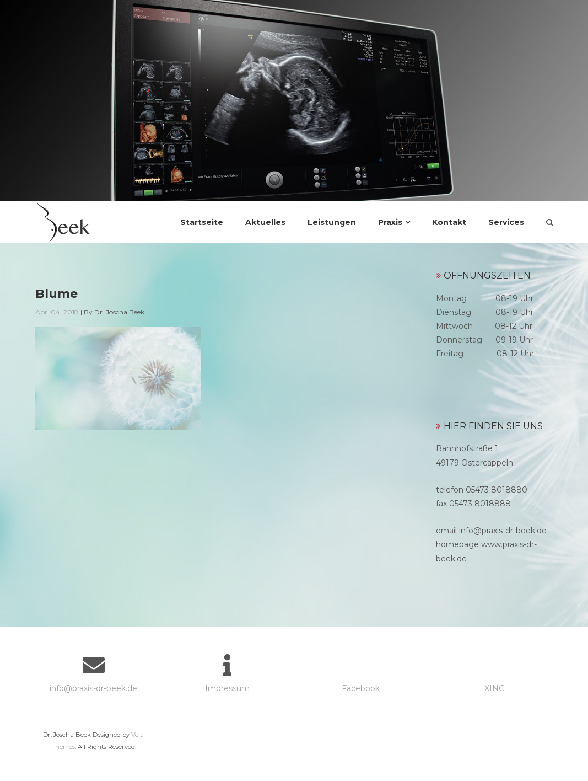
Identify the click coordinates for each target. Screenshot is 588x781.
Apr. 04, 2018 (57, 312)
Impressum (227, 688)
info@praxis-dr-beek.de (93, 688)
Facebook (361, 688)
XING (494, 688)
